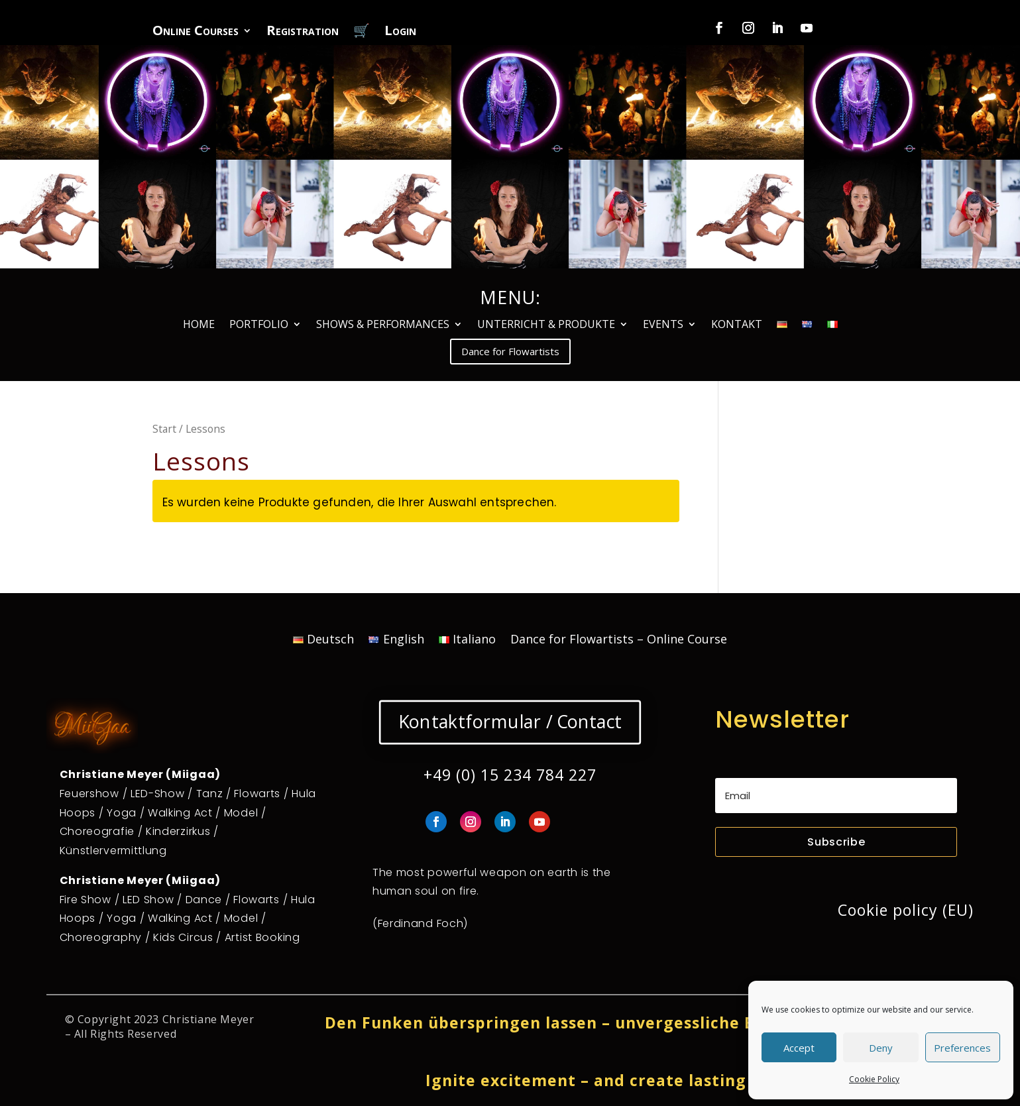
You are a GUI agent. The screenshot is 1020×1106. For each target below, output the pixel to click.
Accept (799, 1047)
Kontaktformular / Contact (509, 722)
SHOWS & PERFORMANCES (382, 325)
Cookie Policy (874, 1079)
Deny (881, 1047)
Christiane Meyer (208, 1019)
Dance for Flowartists (510, 351)
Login (400, 32)
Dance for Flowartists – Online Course (618, 640)
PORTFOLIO (258, 325)
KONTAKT (736, 325)
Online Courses (195, 32)
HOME (199, 325)
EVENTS (663, 325)
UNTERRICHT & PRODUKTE (546, 325)
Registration (302, 32)
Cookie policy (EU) (906, 909)
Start (164, 428)
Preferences (962, 1047)
